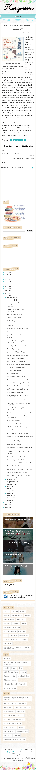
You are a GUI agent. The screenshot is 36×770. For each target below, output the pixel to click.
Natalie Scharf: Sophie (14, 318)
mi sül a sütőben (9, 731)
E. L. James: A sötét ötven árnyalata (18, 427)
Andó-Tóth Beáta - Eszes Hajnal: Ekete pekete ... (19, 453)
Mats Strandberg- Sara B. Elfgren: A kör (19, 413)
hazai (20, 668)
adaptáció (7, 659)
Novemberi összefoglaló (14, 302)
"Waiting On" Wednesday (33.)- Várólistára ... (16, 342)
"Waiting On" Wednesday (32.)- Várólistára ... (16, 409)
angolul (6, 668)
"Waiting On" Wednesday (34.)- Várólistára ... (16, 311)
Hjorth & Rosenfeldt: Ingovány (16, 335)
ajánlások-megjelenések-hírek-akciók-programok (15, 663)
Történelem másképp (13, 338)
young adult (7, 644)
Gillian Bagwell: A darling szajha (17, 346)
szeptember (11, 482)
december (10, 298)
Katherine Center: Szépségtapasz (17, 355)
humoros (27, 616)
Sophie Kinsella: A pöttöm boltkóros (18, 433)
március (10, 496)
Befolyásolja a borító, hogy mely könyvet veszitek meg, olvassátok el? (18, 533)
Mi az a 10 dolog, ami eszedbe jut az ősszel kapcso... (18, 417)
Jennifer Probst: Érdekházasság (17, 543)
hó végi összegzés (10, 716)
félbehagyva (20, 712)
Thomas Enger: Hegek (13, 349)
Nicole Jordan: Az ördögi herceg (16, 362)
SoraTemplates (19, 750)
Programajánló (11, 430)
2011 (7, 503)
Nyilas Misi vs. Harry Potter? (16, 566)
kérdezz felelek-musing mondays (14, 720)
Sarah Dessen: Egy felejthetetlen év (18, 365)
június (9, 489)
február (10, 498)
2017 (7, 284)
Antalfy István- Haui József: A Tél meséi (19, 470)
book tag (27, 708)
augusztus (11, 484)
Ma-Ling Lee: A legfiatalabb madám (18, 380)
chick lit (6, 612)
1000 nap (9, 332)
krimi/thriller (21, 620)
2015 (7, 289)
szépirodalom (23, 636)
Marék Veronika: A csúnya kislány (17, 329)
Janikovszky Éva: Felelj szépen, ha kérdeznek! (17, 396)
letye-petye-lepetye (10, 728)
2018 (7, 282)
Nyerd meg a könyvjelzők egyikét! (17, 352)
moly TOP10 (7, 735)
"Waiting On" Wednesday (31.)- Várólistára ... (20, 437)
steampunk (13, 636)
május (9, 491)
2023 (7, 273)
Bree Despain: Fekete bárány (16, 377)
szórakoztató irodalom (11, 640)
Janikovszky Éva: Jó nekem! (15, 392)
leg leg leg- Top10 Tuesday (12, 724)
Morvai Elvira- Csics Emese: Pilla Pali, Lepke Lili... (18, 404)
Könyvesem (18, 8)
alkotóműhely (8, 708)
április (9, 494)
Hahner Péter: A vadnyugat (15, 358)
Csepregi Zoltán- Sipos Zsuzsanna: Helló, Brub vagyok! (19, 448)
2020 (7, 277)
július (9, 487)
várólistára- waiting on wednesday (14, 739)
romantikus (22, 632)
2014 (7, 291)
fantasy (6, 616)
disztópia (15, 612)
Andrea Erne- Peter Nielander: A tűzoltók (20, 463)
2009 (7, 507)
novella (24, 624)
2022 (7, 275)
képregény (7, 624)
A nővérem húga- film (13, 554)
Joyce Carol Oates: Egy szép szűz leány (19, 383)
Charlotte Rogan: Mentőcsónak (16, 460)
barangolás (18, 708)
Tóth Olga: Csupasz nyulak (15, 371)
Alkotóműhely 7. (11, 321)
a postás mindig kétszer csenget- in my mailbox (16, 699)
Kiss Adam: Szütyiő (12, 374)
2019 (7, 280)
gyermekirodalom (17, 616)
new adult (16, 624)
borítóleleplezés (9, 712)
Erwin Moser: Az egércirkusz (15, 421)
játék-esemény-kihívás (11, 672)
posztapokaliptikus (10, 632)
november (10, 300)
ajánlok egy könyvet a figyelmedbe (15, 704)
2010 (7, 505)
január (9, 500)
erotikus (22, 612)
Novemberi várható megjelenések (17, 473)
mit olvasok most (23, 676)
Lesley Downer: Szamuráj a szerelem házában (18, 306)
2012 (7, 296)
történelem (23, 640)
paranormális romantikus (12, 628)
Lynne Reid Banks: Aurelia (15, 315)
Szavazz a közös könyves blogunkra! (18, 441)
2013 (7, 293)
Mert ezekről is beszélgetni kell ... (17, 457)
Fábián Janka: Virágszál (14, 444)
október (10, 480)
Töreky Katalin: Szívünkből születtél (18, 389)
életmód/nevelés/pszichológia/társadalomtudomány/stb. (16, 648)
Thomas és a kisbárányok (15, 466)
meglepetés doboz (9, 676)
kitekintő (21, 716)
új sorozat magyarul (10, 688)
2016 (7, 286)
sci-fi (5, 636)
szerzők (14, 680)
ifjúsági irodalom (9, 620)
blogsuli (13, 668)
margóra (23, 672)
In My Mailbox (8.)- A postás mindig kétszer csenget (18, 477)
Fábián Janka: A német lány (16, 368)
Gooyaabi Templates (13, 752)
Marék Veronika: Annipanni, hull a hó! (18, 386)
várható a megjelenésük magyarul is (15, 684)
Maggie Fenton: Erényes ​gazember (18, 519)
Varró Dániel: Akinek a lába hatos (17, 400)
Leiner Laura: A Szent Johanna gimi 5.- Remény (19, 325)
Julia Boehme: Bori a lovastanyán (17, 424)
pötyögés (7, 680)
